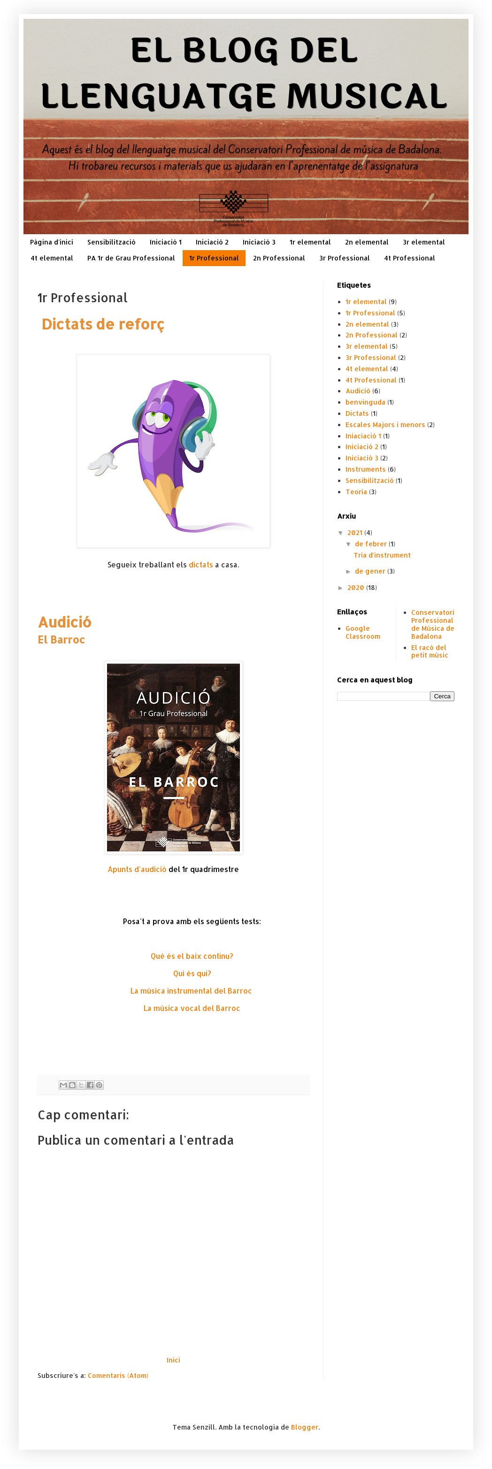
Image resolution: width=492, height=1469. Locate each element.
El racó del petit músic (429, 651)
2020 (356, 587)
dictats (201, 564)
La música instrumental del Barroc (192, 990)
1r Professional (214, 258)
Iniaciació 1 (363, 436)
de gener (371, 571)
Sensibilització (111, 242)
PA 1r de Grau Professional (131, 258)
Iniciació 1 (166, 242)
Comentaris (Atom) (118, 1375)
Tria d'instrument (382, 555)
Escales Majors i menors (385, 424)
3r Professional (344, 258)
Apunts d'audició (137, 869)
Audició (358, 391)
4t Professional (409, 258)
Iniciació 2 (212, 242)
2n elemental (367, 242)
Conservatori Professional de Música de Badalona (432, 624)
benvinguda (365, 402)
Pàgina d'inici (51, 242)
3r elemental (424, 242)
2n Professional (279, 258)
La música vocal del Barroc (192, 1008)
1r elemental (310, 242)
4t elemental (52, 258)
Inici (173, 1360)
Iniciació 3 (259, 242)
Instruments (366, 469)
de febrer (372, 544)
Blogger (304, 1427)
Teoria (356, 492)
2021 (355, 532)
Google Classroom (363, 632)
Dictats (357, 413)
